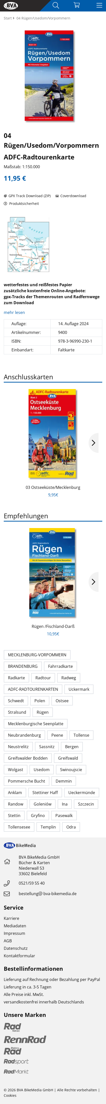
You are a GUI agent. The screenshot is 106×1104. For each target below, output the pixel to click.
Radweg (68, 678)
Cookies (10, 1095)
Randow (15, 804)
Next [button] (94, 443)
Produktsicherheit (21, 203)
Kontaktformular (19, 956)
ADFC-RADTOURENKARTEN (33, 689)
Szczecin (86, 804)
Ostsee (62, 700)
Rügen (43, 712)
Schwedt (16, 700)
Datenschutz (16, 948)
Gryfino (38, 815)
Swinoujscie (71, 769)
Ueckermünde (81, 792)
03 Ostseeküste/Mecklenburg (53, 487)
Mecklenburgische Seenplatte (35, 723)
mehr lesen (15, 312)
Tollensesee (19, 827)
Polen (39, 700)
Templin (48, 827)
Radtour (43, 678)
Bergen (72, 746)
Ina (65, 804)
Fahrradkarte (60, 666)
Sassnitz (47, 746)
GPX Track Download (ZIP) (27, 195)
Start (8, 18)
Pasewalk (64, 815)
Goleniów (42, 804)
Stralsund (17, 712)
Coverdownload (71, 195)
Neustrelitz (18, 746)
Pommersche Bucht (26, 781)
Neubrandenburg (24, 735)
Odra (71, 827)
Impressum (14, 933)
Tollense (81, 735)
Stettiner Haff (45, 792)
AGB (8, 941)
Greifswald (68, 758)
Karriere (11, 918)
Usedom (42, 769)
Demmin (64, 781)
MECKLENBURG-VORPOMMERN (37, 655)
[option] (28, 244)
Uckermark (79, 689)
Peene (57, 735)
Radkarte (16, 678)
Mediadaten (15, 926)
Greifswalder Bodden (28, 758)
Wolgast (15, 769)
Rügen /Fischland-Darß (53, 626)
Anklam (15, 792)
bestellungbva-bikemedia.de (48, 893)
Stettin (14, 815)
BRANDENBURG (23, 666)
